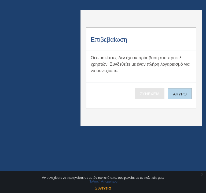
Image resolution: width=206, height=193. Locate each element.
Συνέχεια (150, 94)
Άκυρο (180, 94)
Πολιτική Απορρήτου (103, 181)
